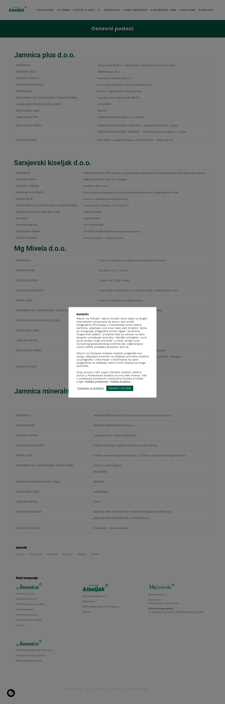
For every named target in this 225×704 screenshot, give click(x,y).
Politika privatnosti (96, 381)
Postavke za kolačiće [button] (90, 388)
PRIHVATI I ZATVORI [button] (119, 388)
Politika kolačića (120, 381)
